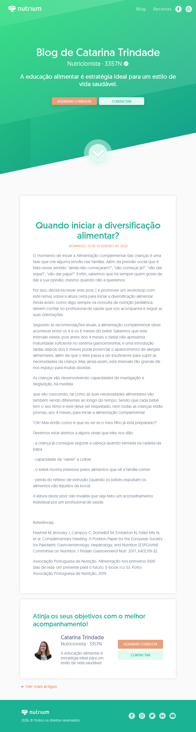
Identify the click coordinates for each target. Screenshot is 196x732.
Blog (141, 8)
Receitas (162, 8)
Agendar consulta (74, 101)
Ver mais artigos (38, 686)
